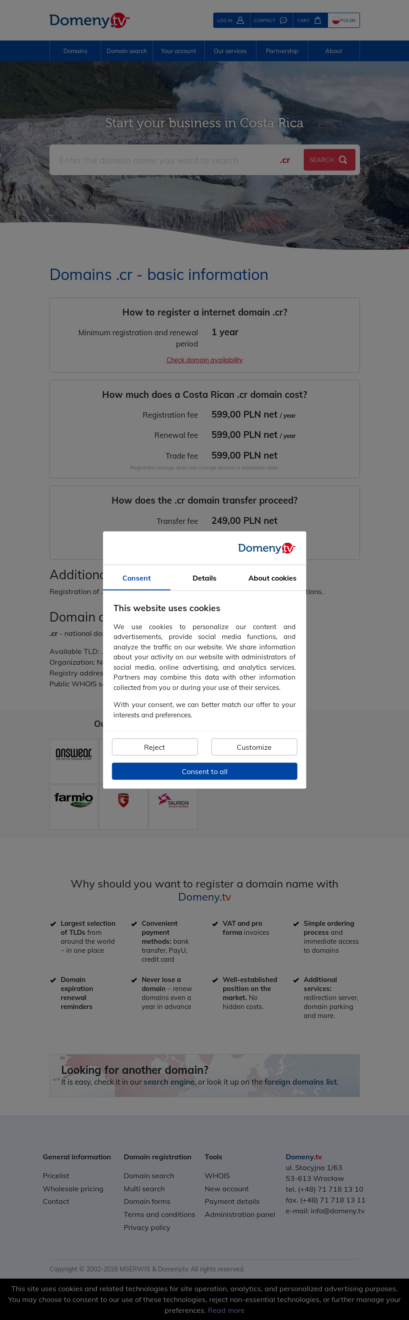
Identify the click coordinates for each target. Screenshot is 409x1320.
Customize (254, 747)
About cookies (272, 577)
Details (204, 577)
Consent (136, 577)
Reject (154, 747)
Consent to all (205, 771)
